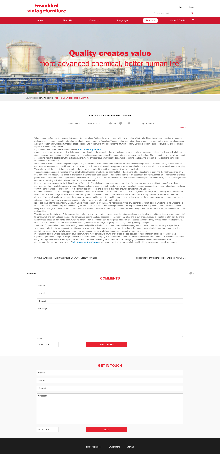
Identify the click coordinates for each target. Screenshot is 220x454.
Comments (110, 278)
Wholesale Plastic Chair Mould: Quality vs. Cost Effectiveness (70, 258)
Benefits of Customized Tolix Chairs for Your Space (163, 258)
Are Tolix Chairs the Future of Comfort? (72, 98)
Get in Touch (110, 365)
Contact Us (95, 20)
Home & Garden (178, 20)
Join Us (182, 7)
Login (191, 7)
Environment (114, 447)
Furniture (150, 20)
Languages (122, 20)
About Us (67, 20)
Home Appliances (94, 447)
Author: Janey (74, 123)
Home (40, 20)
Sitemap (130, 447)
